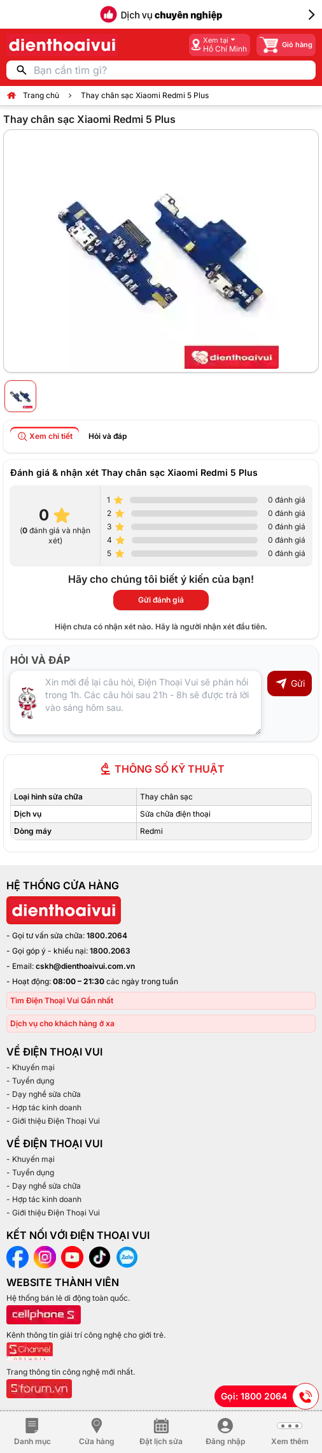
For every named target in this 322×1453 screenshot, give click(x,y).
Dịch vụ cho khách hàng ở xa (62, 1023)
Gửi (290, 683)
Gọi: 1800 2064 (270, 1396)
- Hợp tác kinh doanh (43, 1107)
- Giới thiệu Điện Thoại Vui (53, 1121)
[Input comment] (135, 702)
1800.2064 (107, 935)
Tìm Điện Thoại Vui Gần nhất (61, 1000)
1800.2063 (110, 951)
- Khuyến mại (30, 1067)
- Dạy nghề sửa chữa (43, 1094)
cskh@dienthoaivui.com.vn (85, 966)
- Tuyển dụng (30, 1080)
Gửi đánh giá (161, 600)
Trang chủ (41, 95)
